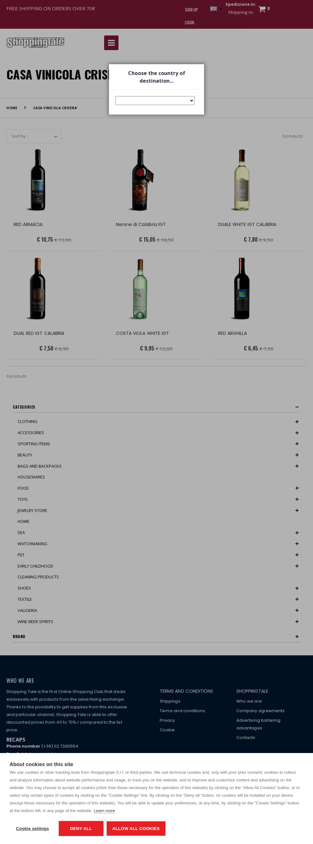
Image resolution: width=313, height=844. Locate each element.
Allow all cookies (136, 828)
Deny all (81, 828)
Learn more (104, 810)
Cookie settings (32, 828)
